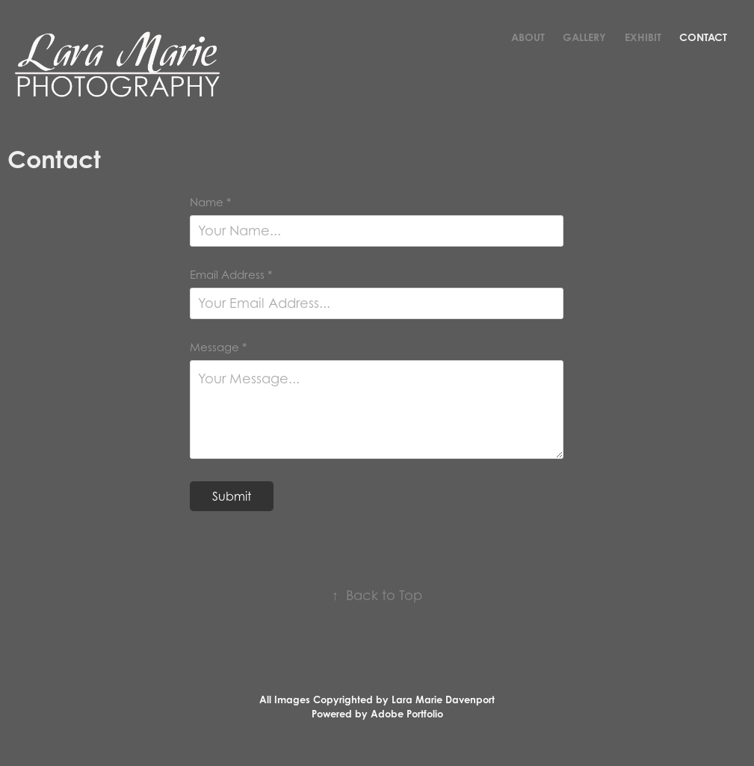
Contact (703, 37)
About (528, 37)
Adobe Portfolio (407, 714)
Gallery (584, 37)
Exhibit (643, 37)
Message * (218, 347)
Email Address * (231, 274)
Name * (210, 202)
